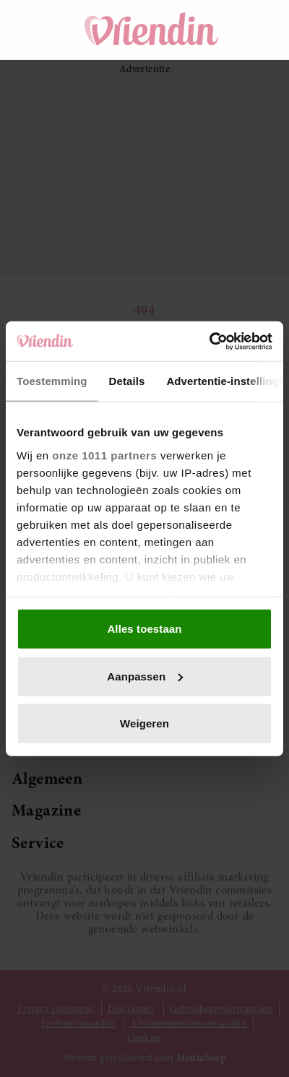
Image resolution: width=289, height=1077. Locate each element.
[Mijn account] (260, 29)
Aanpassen (145, 676)
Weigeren (144, 723)
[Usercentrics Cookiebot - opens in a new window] (209, 341)
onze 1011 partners (104, 455)
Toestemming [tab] (52, 381)
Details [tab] (127, 381)
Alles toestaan (144, 629)
